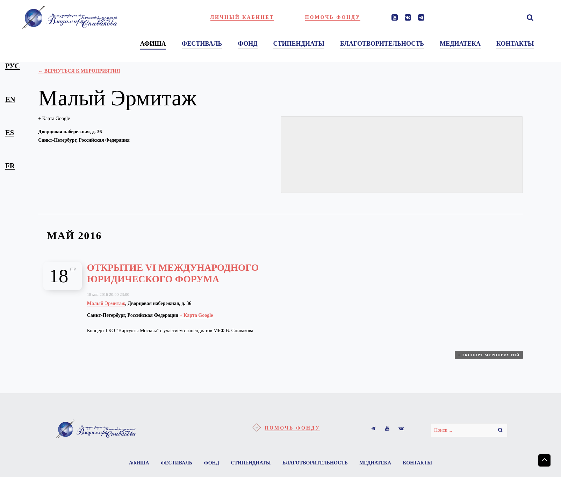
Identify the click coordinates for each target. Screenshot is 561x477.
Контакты (417, 462)
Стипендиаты (251, 462)
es (9, 132)
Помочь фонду (333, 17)
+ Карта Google (54, 118)
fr (10, 166)
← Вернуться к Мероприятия (79, 71)
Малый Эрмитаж (106, 303)
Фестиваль (176, 462)
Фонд (211, 462)
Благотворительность (315, 462)
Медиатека (375, 462)
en (10, 99)
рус (12, 66)
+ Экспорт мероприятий (488, 355)
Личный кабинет (242, 17)
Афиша (139, 462)
